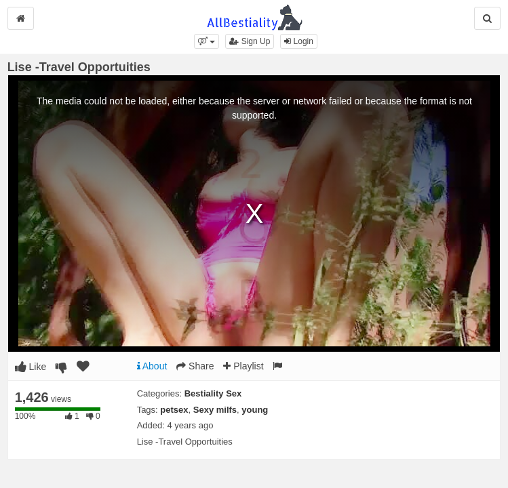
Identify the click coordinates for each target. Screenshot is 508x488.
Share (195, 366)
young (254, 410)
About (152, 366)
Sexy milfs (215, 410)
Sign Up (249, 41)
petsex (174, 410)
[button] (206, 41)
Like (31, 366)
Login (298, 41)
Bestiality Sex (213, 393)
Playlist (243, 366)
